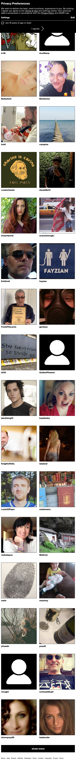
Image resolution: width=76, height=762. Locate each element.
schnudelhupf (46, 692)
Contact (41, 758)
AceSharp (44, 53)
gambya (43, 327)
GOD (3, 373)
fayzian (43, 281)
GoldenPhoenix (47, 373)
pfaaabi (5, 646)
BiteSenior (44, 99)
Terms (61, 758)
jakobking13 (7, 418)
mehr (3, 601)
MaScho (43, 555)
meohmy (43, 601)
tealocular (44, 737)
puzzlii (42, 646)
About (3, 758)
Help (8, 758)
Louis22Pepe (8, 509)
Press (35, 758)
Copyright (48, 758)
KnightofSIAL (8, 464)
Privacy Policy (47, 13)
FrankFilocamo (8, 327)
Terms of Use (31, 11)
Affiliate (20, 758)
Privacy (55, 758)
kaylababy (44, 418)
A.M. (3, 53)
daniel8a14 (44, 190)
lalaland (43, 464)
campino (43, 144)
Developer (27, 758)
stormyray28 (7, 737)
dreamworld (7, 236)
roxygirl (5, 692)
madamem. (45, 509)
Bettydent (6, 99)
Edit (73, 18)
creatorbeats (8, 190)
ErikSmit (5, 281)
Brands (13, 758)
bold (3, 144)
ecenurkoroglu (46, 236)
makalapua (7, 555)
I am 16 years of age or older (18, 23)
